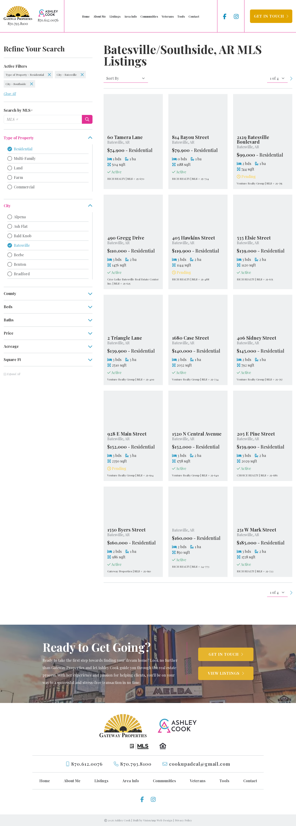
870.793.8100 (18, 23)
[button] (271, 16)
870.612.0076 (48, 20)
